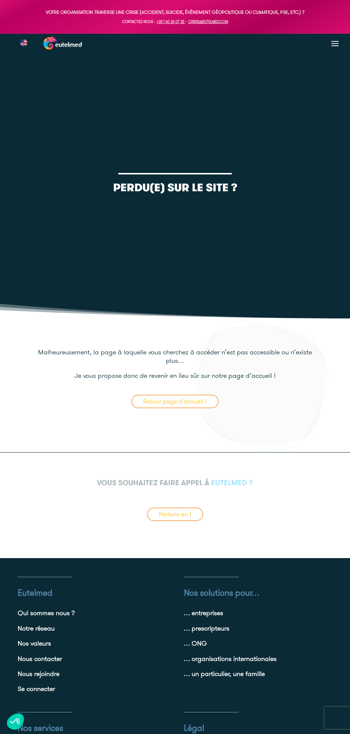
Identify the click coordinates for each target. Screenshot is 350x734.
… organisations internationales (230, 658)
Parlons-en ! (175, 514)
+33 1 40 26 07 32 (170, 21)
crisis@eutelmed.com (208, 21)
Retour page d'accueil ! (175, 401)
